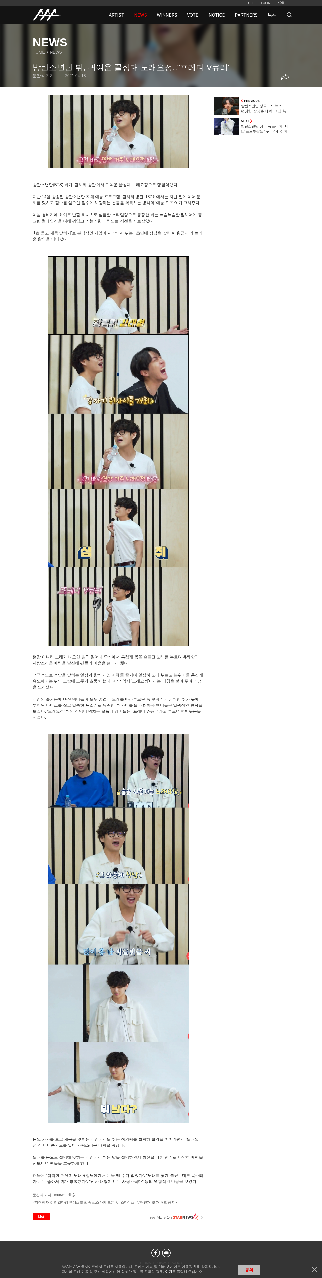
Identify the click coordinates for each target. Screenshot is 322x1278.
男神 (272, 15)
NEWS (140, 15)
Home (39, 52)
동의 (249, 1270)
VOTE (192, 15)
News (56, 52)
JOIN (250, 2)
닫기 (314, 1269)
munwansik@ (64, 1195)
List (41, 1216)
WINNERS (167, 15)
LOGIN (265, 2)
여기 (168, 1272)
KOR (281, 2)
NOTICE (217, 15)
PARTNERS (246, 15)
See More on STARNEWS (176, 1216)
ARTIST (116, 15)
